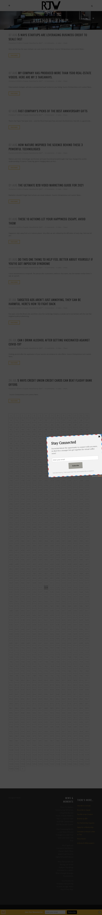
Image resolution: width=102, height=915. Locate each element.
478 (22, 573)
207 (75, 480)
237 (87, 490)
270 (34, 504)
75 (40, 438)
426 (46, 555)
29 (17, 425)
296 (22, 513)
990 (69, 740)
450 (22, 564)
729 (16, 657)
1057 (52, 764)
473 (75, 569)
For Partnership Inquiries (85, 823)
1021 (87, 750)
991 (75, 740)
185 (28, 476)
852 (81, 694)
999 (40, 745)
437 (28, 559)
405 (87, 545)
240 (22, 494)
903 (52, 713)
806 (57, 680)
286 (46, 508)
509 (40, 582)
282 (22, 508)
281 (16, 508)
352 (22, 531)
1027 (40, 754)
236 (81, 490)
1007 (87, 745)
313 (40, 517)
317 (63, 517)
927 (28, 722)
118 (46, 452)
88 (34, 443)
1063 (87, 764)
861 (52, 699)
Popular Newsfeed (29, 43)
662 (34, 634)
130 (34, 457)
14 (11, 420)
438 (34, 559)
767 (75, 666)
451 (28, 564)
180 (81, 471)
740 (81, 657)
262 (69, 499)
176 (57, 471)
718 (34, 652)
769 (87, 666)
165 (75, 466)
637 (52, 624)
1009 (17, 750)
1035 (87, 754)
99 (17, 448)
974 (57, 736)
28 (11, 425)
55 (87, 429)
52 (69, 429)
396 (34, 545)
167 (87, 466)
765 (63, 666)
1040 (34, 759)
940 (22, 726)
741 (87, 657)
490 (11, 578)
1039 (28, 759)
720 (46, 652)
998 (34, 745)
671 (87, 634)
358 (57, 531)
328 (46, 522)
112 (11, 452)
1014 (46, 750)
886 (34, 708)
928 (34, 722)
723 (63, 652)
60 (34, 434)
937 (87, 722)
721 (52, 652)
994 (11, 745)
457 (63, 564)
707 (52, 647)
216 (46, 485)
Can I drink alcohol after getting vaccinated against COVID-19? (49, 342)
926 (22, 722)
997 (28, 745)
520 (22, 587)
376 (81, 536)
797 (87, 675)
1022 (11, 754)
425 (40, 555)
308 (11, 517)
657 (87, 629)
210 (11, 485)
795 (75, 675)
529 (75, 587)
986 (46, 740)
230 (46, 490)
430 (69, 555)
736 (57, 657)
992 (81, 740)
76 (46, 438)
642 (81, 624)
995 (16, 745)
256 (34, 499)
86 (23, 443)
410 (34, 550)
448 (11, 564)
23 (63, 420)
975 (63, 736)
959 (52, 731)
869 (16, 703)
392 (11, 545)
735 (52, 657)
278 (81, 504)
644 (11, 629)
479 (28, 573)
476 (11, 573)
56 (11, 434)
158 (34, 466)
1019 (75, 750)
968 (22, 736)
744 (22, 661)
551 (40, 596)
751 (63, 661)
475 (87, 569)
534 (22, 592)
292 (81, 508)
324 (22, 522)
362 (81, 531)
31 (28, 425)
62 (46, 434)
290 (69, 508)
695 (63, 643)
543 (75, 592)
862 (57, 699)
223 (87, 485)
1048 (81, 759)
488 (81, 573)
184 (22, 476)
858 (34, 699)
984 (34, 740)
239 (16, 494)
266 (11, 504)
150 (69, 462)
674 (22, 638)
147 (52, 462)
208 (81, 480)
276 (69, 504)
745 (28, 661)
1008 (11, 750)
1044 (58, 759)
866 (81, 699)
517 (87, 582)
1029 (52, 754)
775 (40, 671)
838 (81, 689)
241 (28, 494)
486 (69, 573)
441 (52, 559)
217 (52, 485)
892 (69, 708)
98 (11, 448)
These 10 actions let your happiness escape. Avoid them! (47, 221)
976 (69, 736)
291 (75, 508)
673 (16, 638)
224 (11, 490)
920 (69, 717)
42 (11, 429)
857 (28, 699)
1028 (46, 754)
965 (87, 731)
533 (16, 592)
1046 (69, 759)
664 (46, 634)
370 (46, 536)
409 (28, 550)
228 (34, 490)
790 (46, 675)
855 (16, 699)
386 (57, 541)
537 (40, 592)
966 (11, 736)
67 (75, 434)
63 (52, 434)
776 (46, 671)
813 (16, 685)
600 (81, 610)
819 (52, 685)
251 (87, 494)
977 (75, 736)
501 (75, 578)
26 (81, 420)
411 (40, 550)
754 (81, 661)
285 (40, 508)
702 (22, 647)
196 (11, 480)
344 (57, 527)
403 (75, 545)
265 (87, 499)
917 (52, 717)
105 (52, 448)
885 (28, 708)
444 (69, 559)
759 (28, 666)
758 (22, 666)
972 (46, 736)
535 (28, 592)
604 (22, 615)
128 (22, 457)
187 (40, 476)
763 (52, 666)
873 (40, 703)
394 (22, 545)
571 (75, 601)
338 (22, 527)
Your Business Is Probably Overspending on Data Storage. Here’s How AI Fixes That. (64, 885)
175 (52, 471)
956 (34, 731)
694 (57, 643)
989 (63, 740)
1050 (11, 764)
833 (52, 689)
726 (81, 652)
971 (40, 736)
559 (87, 596)
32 (34, 425)
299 (40, 513)
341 (40, 527)
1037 (17, 759)
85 (17, 443)
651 (52, 629)
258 (46, 499)
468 (46, 569)
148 (57, 462)
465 (28, 569)
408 (22, 550)
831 (40, 689)
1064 (11, 768)
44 (23, 429)
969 (28, 736)
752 (69, 661)
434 (11, 559)
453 (40, 564)
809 (75, 680)
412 (46, 550)
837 (75, 689)
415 (63, 550)
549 (28, 596)
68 (81, 434)
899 (28, 713)
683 (75, 638)
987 (52, 740)
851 (75, 694)
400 (57, 545)
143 (28, 462)
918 (57, 717)
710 (69, 647)
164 (69, 466)
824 (81, 685)
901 (40, 713)
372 (57, 536)
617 (16, 620)
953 (16, 731)
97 (87, 443)
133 (52, 457)
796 (81, 675)
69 (87, 434)
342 (46, 527)
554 (57, 596)
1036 (11, 759)
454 (46, 564)
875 (52, 703)
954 (22, 731)
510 (46, 582)
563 (28, 601)
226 (22, 490)
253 (16, 499)
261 (63, 499)
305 (75, 513)
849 (63, 694)
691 (40, 643)
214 (34, 485)
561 (16, 601)
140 (11, 462)
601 (87, 610)
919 (63, 717)
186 (34, 476)
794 (69, 675)
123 (75, 452)
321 (87, 517)
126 (11, 457)
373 (63, 536)
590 (22, 610)
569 (63, 601)
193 (75, 476)
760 (34, 666)
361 (75, 531)
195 (87, 476)
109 (75, 448)
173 (40, 471)
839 (87, 689)
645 (16, 629)
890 (57, 708)
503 (87, 578)
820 (57, 685)
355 (40, 531)
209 (87, 480)
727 (87, 652)
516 (81, 582)
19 (40, 420)
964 (81, 731)
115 (28, 452)
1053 (28, 764)
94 (69, 443)
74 (34, 438)
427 (52, 555)
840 (11, 694)
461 (87, 564)
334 (81, 522)
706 (46, 647)
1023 (17, 754)
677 (40, 638)
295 (16, 513)
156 (22, 466)
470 (57, 569)
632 (22, 624)
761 (40, 666)
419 (87, 550)
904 (57, 713)
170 (22, 471)
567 (52, 601)
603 (16, 615)
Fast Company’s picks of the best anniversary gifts (53, 111)
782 (81, 671)
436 (22, 559)
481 (40, 573)
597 (63, 610)
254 (22, 499)
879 (75, 703)
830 (34, 689)
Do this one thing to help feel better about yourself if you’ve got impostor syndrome (51, 261)
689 (28, 643)
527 (63, 587)
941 (28, 726)
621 (40, 620)
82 (81, 438)
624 (57, 620)
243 (40, 494)
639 (63, 624)
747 (40, 661)
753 (75, 661)
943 (40, 726)
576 (22, 606)
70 (11, 438)
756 (11, 666)
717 (28, 652)
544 (81, 592)
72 (23, 438)
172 (34, 471)
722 (57, 652)
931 (52, 722)
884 (22, 708)
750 (57, 661)
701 (16, 647)
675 (28, 638)
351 (16, 531)
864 (69, 699)
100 (22, 448)
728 (11, 657)
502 (81, 578)
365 (16, 536)
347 (75, 527)
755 (87, 661)
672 (11, 638)
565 (40, 601)
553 (52, 596)
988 (57, 740)
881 (87, 703)
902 (46, 713)
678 (46, 638)
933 (63, 722)
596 (57, 610)
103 (40, 448)
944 (46, 726)
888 (46, 708)
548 (22, 596)
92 (58, 443)
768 (81, 666)
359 (63, 531)
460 (81, 564)
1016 (58, 750)
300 (46, 513)
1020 (81, 750)
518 (11, 587)
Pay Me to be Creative (85, 814)
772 (22, 671)
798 (11, 680)
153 (87, 462)
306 (81, 513)
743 (16, 661)
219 (63, 485)
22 (58, 420)
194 (81, 476)
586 (81, 606)
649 (40, 629)
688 (22, 643)
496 (46, 578)
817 (40, 685)
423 (28, 555)
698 (81, 643)
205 (63, 480)
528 (69, 587)
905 (63, 713)
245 (52, 494)
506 (22, 582)
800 (22, 680)
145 (40, 462)
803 (40, 680)
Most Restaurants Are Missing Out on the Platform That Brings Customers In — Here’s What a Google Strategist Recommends (64, 869)
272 (46, 504)
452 (34, 564)
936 (81, 722)
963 (75, 731)
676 (34, 638)
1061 (75, 764)
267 (16, 504)
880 (81, 703)
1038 (23, 759)
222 (81, 485)
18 (34, 420)
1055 (40, 764)
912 (22, 717)
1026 (34, 754)
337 (16, 527)
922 (81, 717)
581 (52, 606)
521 (28, 587)
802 (34, 680)
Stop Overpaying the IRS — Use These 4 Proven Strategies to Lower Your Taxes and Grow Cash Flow (64, 835)
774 (34, 671)
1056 (46, 764)
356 (46, 531)
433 (87, 555)
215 (40, 485)
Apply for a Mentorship (85, 827)
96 (81, 443)
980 (11, 740)
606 (34, 615)
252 (11, 499)
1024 (23, 754)
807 (63, 680)
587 (87, 606)
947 (63, 726)
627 (75, 620)
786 (22, 675)
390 (81, 541)
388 (69, 541)
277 (75, 504)
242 (34, 494)
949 (75, 726)
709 (63, 647)
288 (57, 508)
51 (63, 429)
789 (40, 675)
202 (46, 480)
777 (52, 671)
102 (34, 448)
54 (81, 429)
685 (87, 638)
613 (75, 615)
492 (22, 578)
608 (46, 615)
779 (63, 671)
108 (69, 448)
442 (57, 559)
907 (75, 713)
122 (69, 452)
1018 (69, 750)
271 (40, 504)
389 (75, 541)
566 (46, 601)
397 (40, 545)
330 (57, 522)
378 (11, 541)
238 (11, 494)
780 (69, 671)
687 (16, 643)
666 (57, 634)
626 (69, 620)
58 (23, 434)
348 (81, 527)
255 (28, 499)
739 (75, 657)
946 (57, 726)
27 (87, 420)
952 (11, 731)
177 (63, 471)
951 (87, 726)
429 (63, 555)
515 (75, 582)
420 (11, 555)
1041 (40, 759)
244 (46, 494)
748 (46, 661)
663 (40, 634)
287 (52, 508)
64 (58, 434)
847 (52, 694)
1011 (28, 750)
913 (28, 717)
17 (28, 420)
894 (81, 708)
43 (17, 429)
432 (81, 555)
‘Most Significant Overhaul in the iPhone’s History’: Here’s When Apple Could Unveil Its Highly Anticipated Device (64, 851)
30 (23, 425)
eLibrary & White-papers (85, 843)
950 (81, 726)
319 (75, 517)
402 (69, 545)
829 (28, 689)
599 (75, 610)
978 (81, 736)
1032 (69, 754)
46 (34, 429)
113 (16, 452)
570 (69, 601)
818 (46, 685)
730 (22, 657)
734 (46, 657)
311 (28, 517)
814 (22, 685)
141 (16, 462)
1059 (63, 764)
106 (57, 448)
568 (57, 601)
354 (34, 531)
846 (46, 694)
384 (46, 541)
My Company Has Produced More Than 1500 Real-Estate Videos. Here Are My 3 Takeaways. (50, 75)
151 (75, 462)
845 (40, 694)
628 (81, 620)
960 (57, 731)
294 (11, 513)
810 (81, 680)
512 (57, 582)
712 (81, 647)
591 (28, 610)
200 (34, 480)
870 (22, 703)
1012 (34, 750)
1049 (87, 759)
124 (81, 452)
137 (75, 457)
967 (16, 736)
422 (22, 555)
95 (75, 443)
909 (87, 713)
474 (81, 569)
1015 (52, 750)
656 (81, 629)
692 (46, 643)
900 (34, 713)
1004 (69, 745)
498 (57, 578)
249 (75, 494)
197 (16, 480)
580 (46, 606)
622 (46, 620)
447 (87, 559)
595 (52, 610)
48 (46, 429)
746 (34, 661)
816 (34, 685)
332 (69, 522)
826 (11, 689)
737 (63, 657)
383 (40, 541)
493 (28, 578)
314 (46, 517)
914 (34, 717)
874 (46, 703)
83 (87, 438)
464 (22, 569)
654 (69, 629)
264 (81, 499)
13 (87, 415)
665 (52, 634)
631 (16, 624)
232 (57, 490)
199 (28, 480)
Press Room (81, 839)
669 (75, 634)
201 (40, 480)
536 (34, 592)
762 (46, 666)
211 (16, 485)
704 (34, 647)
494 (34, 578)
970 (34, 736)
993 (87, 740)
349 (87, 527)
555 (63, 596)
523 (40, 587)
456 (57, 564)
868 (11, 703)
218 (57, 485)
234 (69, 490)
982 (22, 740)
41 (87, 425)
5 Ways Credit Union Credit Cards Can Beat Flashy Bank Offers (50, 382)
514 (69, 582)
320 (81, 517)
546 (11, 596)
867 (87, 699)
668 (69, 634)
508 (34, 582)
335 (87, 522)
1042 (46, 759)
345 (63, 527)
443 (63, 559)
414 (57, 550)
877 (63, 703)
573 (87, 601)
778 (57, 671)
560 (11, 601)
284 (34, 508)
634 (34, 624)
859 (40, 699)
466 (34, 569)
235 (75, 490)
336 (11, 527)
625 (63, 620)
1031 (63, 754)
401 (63, 545)
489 (87, 573)
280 (11, 508)
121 (63, 452)
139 (87, 457)
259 (52, 499)
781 (75, 671)
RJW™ (41, 43)
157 (28, 466)
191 (63, 476)
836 (69, 689)
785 (16, 675)
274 (57, 504)
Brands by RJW (82, 819)
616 (11, 620)
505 (16, 582)
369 (40, 536)
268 (22, 504)
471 (63, 569)
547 (16, 596)
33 (40, 425)
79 (63, 438)
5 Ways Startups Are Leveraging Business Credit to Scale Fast (48, 37)
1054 (34, 764)
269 (28, 504)
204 (57, 480)
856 (22, 699)
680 (57, 638)
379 (16, 541)
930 (46, 722)
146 (46, 462)
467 (40, 569)
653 (63, 629)
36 (58, 425)
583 (63, 606)
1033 (75, 754)
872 (34, 703)
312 (34, 517)
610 (57, 615)
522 (34, 587)
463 (16, 569)
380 (22, 541)
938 (11, 726)
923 (87, 717)
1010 (23, 750)
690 (34, 643)
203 (52, 480)
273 (52, 504)
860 (46, 699)
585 (75, 606)
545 (87, 592)
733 (40, 657)
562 (22, 601)
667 (63, 634)
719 (40, 652)
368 (34, 536)
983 (28, 740)
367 (28, 536)
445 (75, 559)
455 (52, 564)
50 (58, 429)
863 (63, 699)
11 (75, 415)
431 (75, 555)
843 (28, 694)
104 (46, 448)
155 (16, 466)
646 (22, 629)
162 (57, 466)
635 (40, 624)
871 (28, 703)
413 (52, 550)
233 (63, 490)
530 (81, 587)
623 (52, 620)
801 (28, 680)
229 (40, 490)
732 (34, 657)
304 (69, 513)
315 (52, 517)
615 (87, 615)
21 (52, 420)
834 (57, 689)
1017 (63, 750)
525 (52, 587)
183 (16, 476)
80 (69, 438)
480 (34, 573)
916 (46, 717)
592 (34, 610)
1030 (58, 754)
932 (57, 722)
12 (81, 415)
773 (28, 671)
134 (57, 457)
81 (75, 438)
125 (87, 452)
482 (46, 573)
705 (40, 647)
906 (69, 713)
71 (17, 438)
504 (11, 582)
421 (16, 555)
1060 (69, 764)
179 (75, 471)
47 (40, 429)
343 (52, 527)
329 (52, 522)
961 (63, 731)
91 (52, 443)
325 (28, 522)
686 (11, 643)
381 (28, 541)
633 (28, 624)
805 (52, 680)
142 (22, 462)
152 (81, 462)
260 (57, 499)
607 (40, 615)
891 (63, 708)
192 (69, 476)
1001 (52, 745)
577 (28, 606)
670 (81, 634)
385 (52, 541)
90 (46, 443)
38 (69, 425)
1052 (23, 764)
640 (69, 624)
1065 (17, 768)
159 (40, 466)
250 (81, 494)
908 (81, 713)
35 (52, 425)
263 (75, 499)
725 (75, 652)
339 (28, 527)
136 (69, 457)
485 (63, 573)
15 (17, 420)
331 (63, 522)
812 (11, 685)
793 (63, 675)
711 (75, 647)
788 (34, 675)
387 (63, 541)
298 (34, 513)
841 (16, 694)
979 (87, 736)
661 (28, 634)
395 (28, 545)
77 (52, 438)
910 (11, 717)
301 (52, 513)
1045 (63, 759)
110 (81, 448)
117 (40, 452)
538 (46, 592)
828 (22, 689)
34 (46, 425)
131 (40, 457)
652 (57, 629)
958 (46, 731)
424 (34, 555)
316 (57, 517)
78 (58, 438)
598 (69, 610)
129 (28, 457)
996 (22, 745)
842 (22, 694)
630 (11, 624)
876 (57, 703)
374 (69, 536)
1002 (58, 745)
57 (17, 434)
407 (16, 550)
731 (28, 657)
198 (22, 480)
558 (81, 596)
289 (63, 508)
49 (52, 429)
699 (87, 643)
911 (16, 717)
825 (87, 685)
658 (11, 634)
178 (69, 471)
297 (28, 513)
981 (16, 740)
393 (16, 545)
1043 (52, 759)
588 (11, 610)
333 (75, 522)
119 (52, 452)
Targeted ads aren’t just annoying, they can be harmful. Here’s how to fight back (45, 301)
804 (46, 680)
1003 (63, 745)
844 (34, 694)
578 (34, 606)
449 (16, 564)
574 (11, 606)
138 (81, 457)
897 (16, 713)
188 (46, 476)
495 (40, 578)
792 (57, 675)
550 (34, 596)
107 (63, 448)
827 (16, 689)
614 (81, 615)
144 (34, 462)
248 (69, 494)
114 (22, 452)
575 (16, 606)
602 (11, 615)
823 (75, 685)
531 (87, 587)
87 (28, 443)
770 (11, 671)
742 (11, 661)
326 (34, 522)
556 (69, 596)
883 (16, 708)
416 (69, 550)
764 (57, 666)
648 (34, 629)
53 (75, 429)
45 (28, 429)
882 (11, 708)
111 (87, 448)
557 (75, 596)
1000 (46, 745)
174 (46, 471)
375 (75, 536)
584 (69, 606)
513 (63, 582)
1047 (75, 759)
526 (57, 587)
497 (52, 578)
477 (16, 573)
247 (63, 494)
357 (52, 531)
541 (63, 592)
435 (16, 559)
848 (57, 694)
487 (75, 573)
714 (11, 652)
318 (69, 517)
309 (16, 517)
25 (75, 420)
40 (81, 425)
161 (52, 466)
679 (52, 638)
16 (23, 420)
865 (75, 699)
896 (11, 713)
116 (34, 452)
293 (87, 508)
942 (34, 726)
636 (46, 624)
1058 (58, 764)
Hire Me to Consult (84, 806)
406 (11, 550)
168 (11, 471)
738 (69, 657)
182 (11, 476)
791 (52, 675)
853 (87, 694)
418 (81, 550)
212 (22, 485)
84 (11, 443)
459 (75, 564)
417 (75, 550)
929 (40, 722)
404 (81, 545)
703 (28, 647)
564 (34, 601)
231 (52, 490)
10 (69, 415)
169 (16, 471)
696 (69, 643)
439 (40, 559)
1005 (75, 745)
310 (22, 517)
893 (75, 708)
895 (87, 708)
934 (69, 722)
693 (52, 643)
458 (69, 564)
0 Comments (49, 43)
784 (11, 675)
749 (52, 661)
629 (87, 620)
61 (40, 434)
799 (16, 680)
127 (16, 457)
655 (75, 629)
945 (52, 726)
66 (69, 434)
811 (87, 680)
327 (40, 522)
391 (87, 541)
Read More (14, 55)
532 (11, 592)
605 (28, 615)
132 (46, 457)
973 (52, 736)
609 (52, 615)
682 (69, 638)
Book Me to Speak (83, 810)
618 (22, 620)
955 (28, 731)
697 (75, 643)
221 (75, 485)
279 (87, 504)
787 (28, 675)
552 (46, 596)
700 (11, 647)
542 (69, 592)
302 (57, 513)
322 (11, 522)
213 (28, 485)
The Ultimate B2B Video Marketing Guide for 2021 (51, 185)
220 (69, 485)
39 (75, 425)
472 (69, 569)
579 (40, 606)
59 (28, 434)
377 (87, 536)
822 (69, 685)
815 (28, 685)
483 (52, 573)
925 (16, 722)
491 (16, 578)
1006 (81, 745)
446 (81, 559)
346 (69, 527)
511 (52, 582)
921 (75, 717)
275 (63, 504)
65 (63, 434)
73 (28, 438)
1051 (17, 764)
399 (52, 545)
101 (28, 448)
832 (46, 689)
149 (63, 462)
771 (16, 671)
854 (11, 699)
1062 (81, 764)
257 (40, 499)
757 (16, 666)
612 (69, 615)
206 (69, 480)
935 (75, 722)
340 (34, 527)
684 (81, 638)
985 (40, 740)
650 (46, 629)
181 (87, 471)
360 (69, 531)
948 (69, 726)
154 (11, 466)
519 (16, 587)
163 (63, 466)
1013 (40, 750)
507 (28, 582)
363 (87, 531)
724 (69, 652)
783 (87, 671)
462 (11, 569)
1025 (28, 754)
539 (52, 592)
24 (69, 420)
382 (34, 541)
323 (16, 522)
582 (57, 606)
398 (46, 545)
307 (87, 513)
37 (63, 425)
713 (87, 647)
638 (57, 624)
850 (69, 694)
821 (63, 685)
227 (28, 490)
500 (69, 578)
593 (40, 610)
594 (46, 610)
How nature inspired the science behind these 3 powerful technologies (46, 147)
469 (52, 569)
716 (22, 652)
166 (81, 466)
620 (34, 620)
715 (16, 652)
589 (16, 610)
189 (52, 476)
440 (46, 559)
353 (28, 531)
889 (52, 708)
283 (28, 508)
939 (16, 726)
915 (40, 717)
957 (40, 731)
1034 (81, 754)
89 (40, 443)
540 (57, 592)
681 (63, 638)
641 (75, 624)
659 (16, 634)
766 (69, 666)
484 (57, 573)
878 (69, 703)
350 (11, 531)
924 (11, 722)
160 (46, 466)
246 (57, 494)
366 (22, 536)
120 (57, 452)
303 (63, 513)
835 (63, 689)
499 (63, 578)
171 (28, 471)
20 (46, 420)
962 (69, 731)
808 (69, 680)
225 (16, 490)
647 (28, 629)
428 (57, 555)
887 (40, 708)
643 (87, 624)
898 (22, 713)
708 (57, 647)
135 (63, 457)
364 (11, 536)
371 (52, 536)
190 (57, 476)
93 (63, 443)
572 (81, 601)
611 (63, 615)
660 (22, 634)
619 (28, 620)
